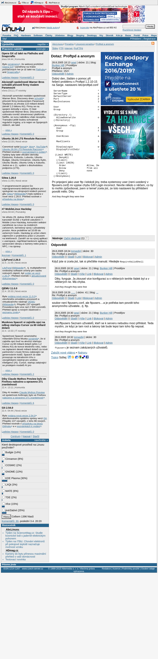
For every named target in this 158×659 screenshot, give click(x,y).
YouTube (41, 146)
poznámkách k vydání (34, 152)
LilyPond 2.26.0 (11, 259)
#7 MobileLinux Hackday (16, 209)
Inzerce (116, 568)
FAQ (16, 35)
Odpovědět (58, 73)
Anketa (6, 440)
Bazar (128, 35)
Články (48, 35)
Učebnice (59, 35)
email (24, 146)
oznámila (33, 338)
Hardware (26, 35)
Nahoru (82, 370)
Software (38, 35)
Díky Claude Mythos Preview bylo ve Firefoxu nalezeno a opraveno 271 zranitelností (24, 381)
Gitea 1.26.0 (9, 177)
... (97, 310)
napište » (43, 44)
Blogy (70, 35)
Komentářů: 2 (27, 374)
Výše (82, 291)
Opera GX (7, 66)
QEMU (31, 301)
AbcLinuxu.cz (8, 2)
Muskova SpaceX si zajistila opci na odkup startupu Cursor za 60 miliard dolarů (23, 325)
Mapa (153, 35)
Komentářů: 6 (27, 403)
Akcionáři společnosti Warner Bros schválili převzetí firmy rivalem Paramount (23, 85)
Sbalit (71, 274)
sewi (73, 62)
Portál (137, 35)
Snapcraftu (13, 72)
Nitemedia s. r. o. (70, 568)
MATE (7, 491)
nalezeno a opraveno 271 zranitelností (22, 397)
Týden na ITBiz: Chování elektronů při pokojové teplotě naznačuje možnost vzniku (25, 544)
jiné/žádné (9, 510)
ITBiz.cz (23, 2)
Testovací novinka (15, 559)
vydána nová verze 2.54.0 (21, 415)
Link (78, 274)
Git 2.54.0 (7, 407)
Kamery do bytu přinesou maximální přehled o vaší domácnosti (25, 555)
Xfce (6, 504)
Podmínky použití (130, 568)
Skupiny (80, 35)
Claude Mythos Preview (32, 392)
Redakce (106, 568)
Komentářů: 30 (10, 521)
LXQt (6, 484)
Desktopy (92, 35)
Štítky (55, 48)
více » (8, 130)
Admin (70, 73)
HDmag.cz (36, 2)
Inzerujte (84, 27)
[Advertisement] (69, 233)
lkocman (6, 255)
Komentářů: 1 (19, 255)
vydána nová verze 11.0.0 (21, 296)
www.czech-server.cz (32, 568)
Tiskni (54, 375)
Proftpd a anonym (105, 44)
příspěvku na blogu (12, 199)
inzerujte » (42, 49)
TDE (6, 497)
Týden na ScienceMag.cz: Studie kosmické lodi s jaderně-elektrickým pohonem (25, 535)
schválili (38, 98)
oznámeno (13, 64)
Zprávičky (8, 44)
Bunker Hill (58, 65)
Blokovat (88, 274)
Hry (101, 35)
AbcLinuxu (12, 529)
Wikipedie (20, 194)
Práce (145, 35)
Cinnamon (9, 458)
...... (73, 310)
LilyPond (7, 268)
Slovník (109, 35)
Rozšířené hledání (132, 30)
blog (31, 146)
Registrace (149, 38)
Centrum (15, 436)
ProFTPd (78, 48)
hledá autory (52, 27)
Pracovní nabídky (12, 49)
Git (45, 418)
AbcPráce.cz (52, 2)
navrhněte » (41, 440)
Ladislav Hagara (10, 77)
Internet (68, 48)
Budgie (7, 452)
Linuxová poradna (84, 44)
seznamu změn (10, 312)
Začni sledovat (72, 255)
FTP (61, 48)
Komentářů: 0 (27, 77)
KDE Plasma (11, 478)
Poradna (6, 35)
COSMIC (9, 465)
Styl (4, 38)
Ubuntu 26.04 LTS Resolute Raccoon (24, 138)
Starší (36, 436)
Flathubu (40, 69)
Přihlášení (135, 38)
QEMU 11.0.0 (9, 288)
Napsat (26, 436)
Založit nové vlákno (63, 370)
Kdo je (119, 35)
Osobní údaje (148, 568)
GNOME (8, 471)
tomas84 (76, 268)
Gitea (10, 194)
